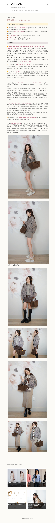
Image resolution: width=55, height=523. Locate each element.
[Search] (47, 4)
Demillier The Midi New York (27, 117)
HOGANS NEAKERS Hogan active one (20, 103)
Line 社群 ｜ (21, 10)
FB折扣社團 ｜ (14, 10)
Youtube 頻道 (12, 39)
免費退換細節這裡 (26, 61)
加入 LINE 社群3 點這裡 (21, 28)
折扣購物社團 (14, 35)
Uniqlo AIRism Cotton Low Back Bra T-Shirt (30, 83)
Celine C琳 (17, 4)
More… (36, 10)
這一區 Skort (19, 72)
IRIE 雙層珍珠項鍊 (16, 123)
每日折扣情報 (14, 455)
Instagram (11, 37)
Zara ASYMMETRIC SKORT (25, 64)
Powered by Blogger (27, 518)
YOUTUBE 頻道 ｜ (29, 10)
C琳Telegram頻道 (19, 31)
